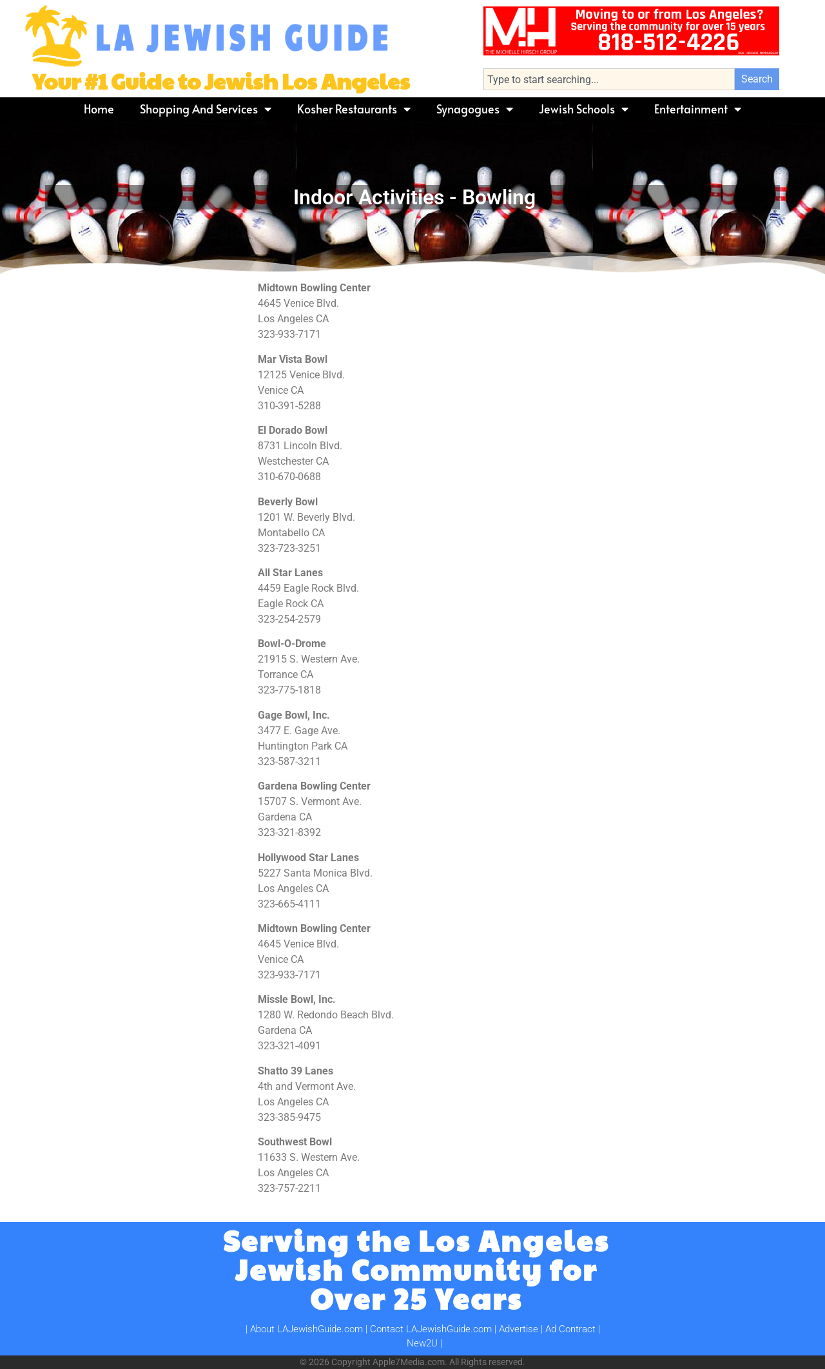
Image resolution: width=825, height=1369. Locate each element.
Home (99, 109)
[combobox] (609, 79)
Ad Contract (570, 1329)
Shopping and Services (205, 109)
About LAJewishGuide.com (306, 1329)
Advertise (518, 1329)
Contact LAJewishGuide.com (431, 1329)
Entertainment (697, 109)
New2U (422, 1343)
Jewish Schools (583, 109)
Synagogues (474, 109)
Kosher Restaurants (354, 109)
